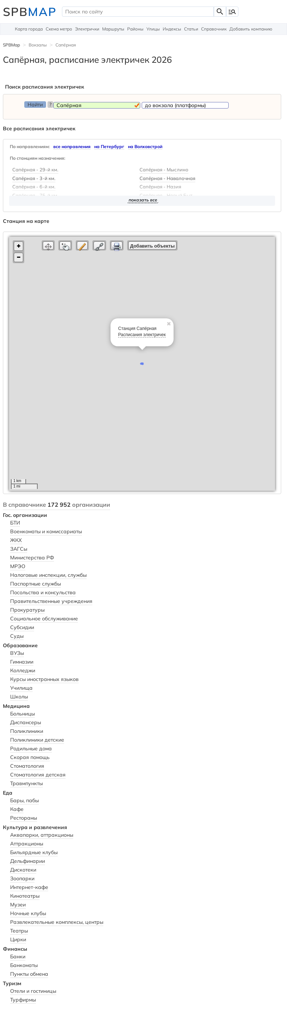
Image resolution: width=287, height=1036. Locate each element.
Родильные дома (31, 748)
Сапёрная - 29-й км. (35, 169)
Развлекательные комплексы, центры (56, 922)
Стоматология (27, 766)
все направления (72, 146)
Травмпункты (26, 783)
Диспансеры (25, 722)
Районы (135, 29)
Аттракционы (26, 843)
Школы (19, 696)
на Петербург (109, 146)
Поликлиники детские (37, 740)
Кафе (17, 809)
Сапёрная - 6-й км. (33, 186)
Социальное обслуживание (44, 618)
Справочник (213, 29)
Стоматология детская (38, 774)
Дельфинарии (27, 861)
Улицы (153, 29)
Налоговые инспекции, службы (48, 575)
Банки (17, 956)
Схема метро (59, 29)
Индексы (172, 29)
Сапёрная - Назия (160, 186)
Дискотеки (23, 869)
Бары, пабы (24, 800)
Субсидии (22, 627)
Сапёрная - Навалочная (167, 178)
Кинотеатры (24, 896)
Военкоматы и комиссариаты (46, 531)
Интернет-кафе (29, 887)
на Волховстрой (145, 146)
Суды (17, 636)
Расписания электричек (142, 334)
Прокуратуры (27, 610)
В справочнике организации (56, 504)
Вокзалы (38, 45)
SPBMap (11, 45)
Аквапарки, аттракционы (41, 835)
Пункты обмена (29, 974)
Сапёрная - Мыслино (164, 169)
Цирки (18, 939)
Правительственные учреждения (51, 601)
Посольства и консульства (43, 592)
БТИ (15, 522)
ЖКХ (16, 540)
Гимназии (21, 661)
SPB (30, 11)
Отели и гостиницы (33, 991)
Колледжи (22, 670)
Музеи (18, 904)
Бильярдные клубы (34, 852)
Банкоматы (24, 965)
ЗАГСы (18, 549)
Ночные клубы (28, 913)
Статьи (191, 29)
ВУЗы (17, 653)
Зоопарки (22, 878)
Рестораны (23, 818)
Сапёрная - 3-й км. (33, 178)
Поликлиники (26, 731)
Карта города (29, 29)
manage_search (232, 11)
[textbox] (138, 12)
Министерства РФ (32, 557)
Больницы (22, 713)
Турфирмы (23, 999)
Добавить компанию (250, 29)
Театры (19, 930)
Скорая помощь (30, 757)
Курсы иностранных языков (44, 679)
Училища (21, 688)
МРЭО (17, 566)
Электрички (87, 29)
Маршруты (113, 29)
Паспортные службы (35, 583)
